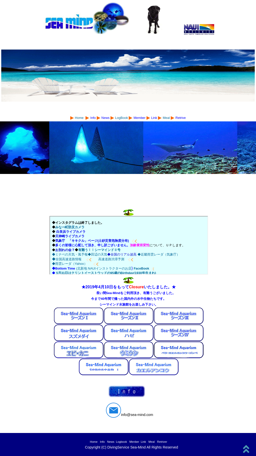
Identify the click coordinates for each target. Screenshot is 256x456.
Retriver (162, 441)
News (110, 441)
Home (94, 441)
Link (143, 441)
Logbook (121, 441)
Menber (135, 441)
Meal (167, 118)
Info (103, 441)
